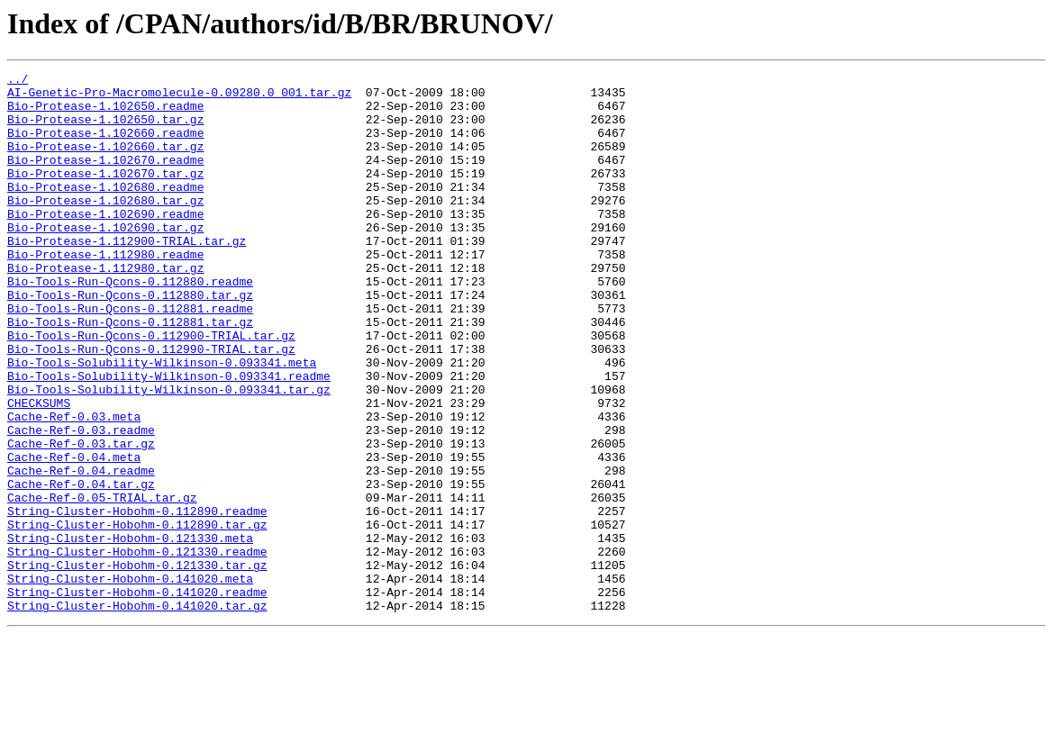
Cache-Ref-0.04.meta (74, 535)
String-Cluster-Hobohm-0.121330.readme (137, 648)
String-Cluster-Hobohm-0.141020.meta (130, 681)
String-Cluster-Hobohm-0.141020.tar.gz (137, 713)
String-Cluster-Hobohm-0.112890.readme (137, 600)
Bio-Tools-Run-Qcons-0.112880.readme (130, 324)
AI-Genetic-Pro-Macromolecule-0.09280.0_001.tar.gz (179, 97)
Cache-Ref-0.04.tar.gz (81, 567)
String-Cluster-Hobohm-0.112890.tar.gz (137, 616)
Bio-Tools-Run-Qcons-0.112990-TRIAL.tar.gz (151, 405)
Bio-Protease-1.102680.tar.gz (105, 227)
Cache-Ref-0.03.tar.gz (81, 519)
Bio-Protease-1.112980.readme (105, 292)
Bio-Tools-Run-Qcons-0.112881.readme (130, 356)
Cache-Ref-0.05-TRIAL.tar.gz (102, 583)
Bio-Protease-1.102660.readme (105, 146)
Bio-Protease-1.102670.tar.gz (105, 194)
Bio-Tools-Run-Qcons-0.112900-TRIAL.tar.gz (151, 389)
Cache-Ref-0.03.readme (81, 502)
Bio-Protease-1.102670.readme (105, 178)
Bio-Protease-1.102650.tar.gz (105, 130)
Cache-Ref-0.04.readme (81, 551)
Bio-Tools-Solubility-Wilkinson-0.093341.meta (161, 421)
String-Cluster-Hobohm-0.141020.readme (137, 697)
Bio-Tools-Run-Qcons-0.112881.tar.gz (130, 373)
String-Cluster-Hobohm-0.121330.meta (130, 632)
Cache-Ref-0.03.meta (74, 486)
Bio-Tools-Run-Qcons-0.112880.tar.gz (130, 340)
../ (17, 81)
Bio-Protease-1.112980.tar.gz (105, 308)
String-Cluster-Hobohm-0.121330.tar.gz (137, 664)
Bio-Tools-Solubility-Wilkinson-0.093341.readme (169, 438)
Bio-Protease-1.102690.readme (105, 243)
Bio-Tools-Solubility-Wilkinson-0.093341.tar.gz (169, 454)
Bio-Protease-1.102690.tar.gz (105, 259)
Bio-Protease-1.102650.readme (105, 113)
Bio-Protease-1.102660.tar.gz (105, 162)
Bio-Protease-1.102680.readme (105, 211)
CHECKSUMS (38, 470)
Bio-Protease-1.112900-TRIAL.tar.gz (126, 275)
